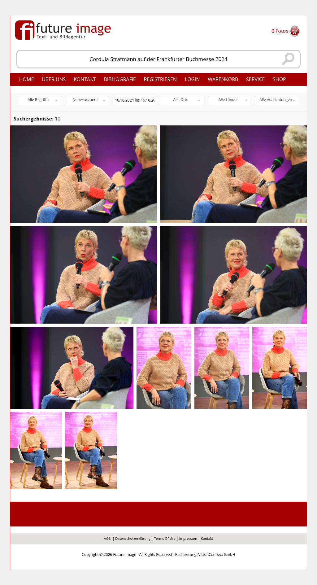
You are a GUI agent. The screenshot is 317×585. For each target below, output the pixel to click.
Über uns (54, 79)
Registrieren (160, 79)
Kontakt (85, 79)
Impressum (188, 538)
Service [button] (255, 79)
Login (192, 79)
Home (26, 79)
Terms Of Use (165, 538)
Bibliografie (120, 79)
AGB (107, 538)
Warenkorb (223, 79)
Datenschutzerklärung (132, 538)
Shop (279, 79)
